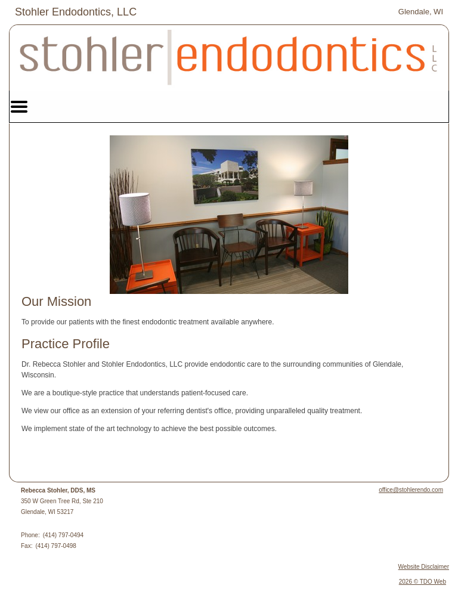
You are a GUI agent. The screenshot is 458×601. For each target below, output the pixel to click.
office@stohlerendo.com (411, 490)
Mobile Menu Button (19, 106)
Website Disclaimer (423, 566)
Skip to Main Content (42, 10)
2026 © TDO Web (422, 581)
